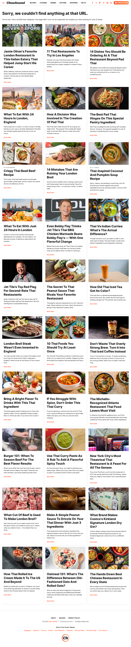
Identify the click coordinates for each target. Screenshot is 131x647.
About (53, 618)
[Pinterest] (104, 3)
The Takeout (102, 630)
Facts (83, 3)
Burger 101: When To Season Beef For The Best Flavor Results (19, 459)
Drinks (53, 3)
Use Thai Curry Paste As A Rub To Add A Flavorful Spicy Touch (65, 459)
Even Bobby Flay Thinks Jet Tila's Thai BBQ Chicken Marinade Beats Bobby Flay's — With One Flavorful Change (65, 233)
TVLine (43, 630)
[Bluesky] (107, 3)
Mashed (69, 630)
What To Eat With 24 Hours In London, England (19, 118)
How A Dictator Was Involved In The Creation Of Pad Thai (64, 118)
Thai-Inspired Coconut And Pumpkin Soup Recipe (106, 175)
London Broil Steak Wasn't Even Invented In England (21, 347)
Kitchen (63, 3)
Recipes (33, 3)
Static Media (52, 621)
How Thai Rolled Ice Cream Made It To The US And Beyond (22, 578)
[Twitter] (96, 3)
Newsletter (121, 3)
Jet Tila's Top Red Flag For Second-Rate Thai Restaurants (20, 290)
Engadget (27, 630)
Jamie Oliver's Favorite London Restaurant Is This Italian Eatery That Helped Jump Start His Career (21, 59)
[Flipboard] (100, 3)
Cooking (43, 3)
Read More (7, 82)
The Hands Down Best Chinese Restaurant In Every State (106, 578)
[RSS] (111, 3)
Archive (62, 618)
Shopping (74, 3)
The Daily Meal (91, 630)
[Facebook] (92, 3)
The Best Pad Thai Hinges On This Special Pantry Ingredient (107, 118)
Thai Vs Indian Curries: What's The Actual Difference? (106, 230)
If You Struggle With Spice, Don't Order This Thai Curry (63, 402)
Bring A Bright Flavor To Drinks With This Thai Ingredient (21, 402)
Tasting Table (79, 630)
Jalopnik (36, 630)
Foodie (50, 630)
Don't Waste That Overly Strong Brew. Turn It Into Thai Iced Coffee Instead (108, 347)
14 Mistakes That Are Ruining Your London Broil (62, 173)
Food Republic (60, 630)
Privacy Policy (74, 618)
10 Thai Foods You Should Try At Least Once (61, 347)
